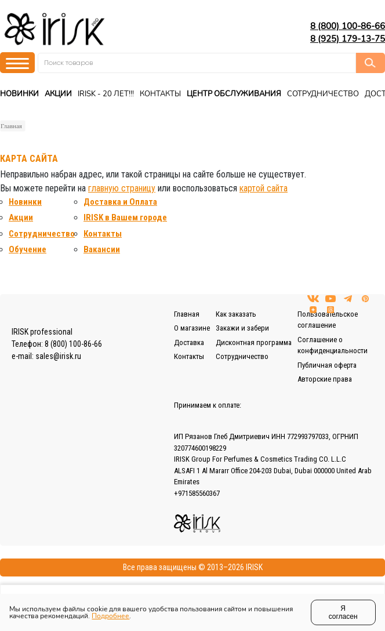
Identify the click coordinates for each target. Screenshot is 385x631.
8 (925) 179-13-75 (347, 39)
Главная (11, 125)
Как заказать (236, 314)
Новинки (19, 94)
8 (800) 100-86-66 (347, 26)
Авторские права (324, 379)
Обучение (27, 249)
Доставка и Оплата (120, 202)
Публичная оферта (327, 365)
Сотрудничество (323, 94)
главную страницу (121, 188)
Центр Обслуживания (234, 94)
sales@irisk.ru (58, 356)
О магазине (192, 328)
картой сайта (263, 188)
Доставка (189, 342)
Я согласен (343, 612)
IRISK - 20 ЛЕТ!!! (106, 94)
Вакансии (101, 249)
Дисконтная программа (254, 342)
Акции (58, 94)
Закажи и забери (242, 328)
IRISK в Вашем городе (125, 217)
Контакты (160, 94)
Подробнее (110, 616)
